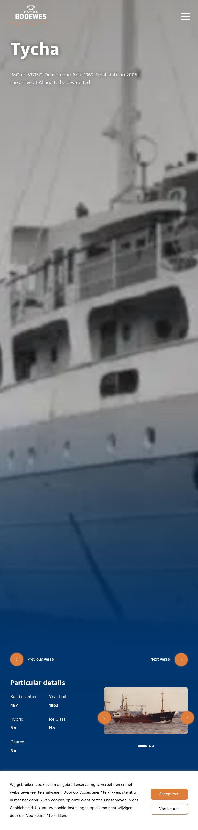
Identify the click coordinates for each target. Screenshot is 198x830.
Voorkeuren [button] (169, 809)
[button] (104, 717)
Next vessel (169, 659)
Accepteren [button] (169, 794)
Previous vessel (32, 659)
